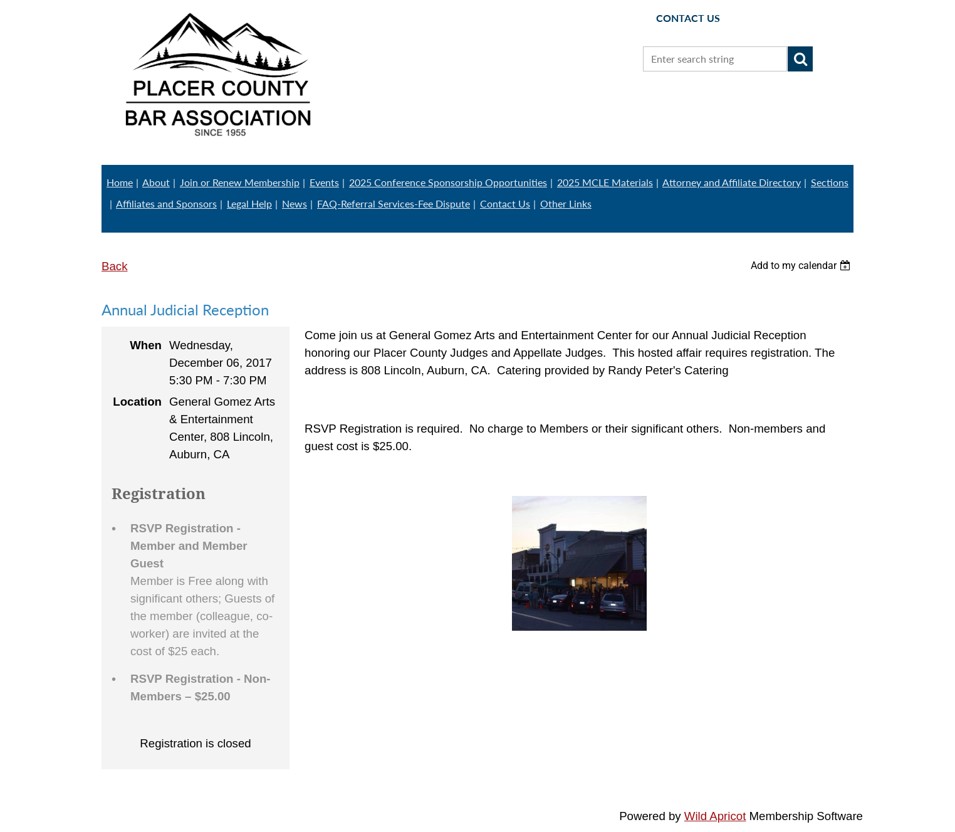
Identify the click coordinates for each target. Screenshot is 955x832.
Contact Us (505, 203)
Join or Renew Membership (240, 182)
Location (137, 401)
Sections (829, 182)
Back (114, 266)
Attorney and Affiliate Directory (731, 182)
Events (324, 182)
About (156, 182)
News (294, 203)
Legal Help (249, 203)
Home (120, 182)
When (146, 345)
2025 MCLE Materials (605, 182)
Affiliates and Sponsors (166, 203)
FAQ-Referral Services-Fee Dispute (393, 203)
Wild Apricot (715, 816)
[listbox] (802, 265)
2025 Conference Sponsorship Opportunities (448, 182)
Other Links (566, 203)
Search (800, 58)
